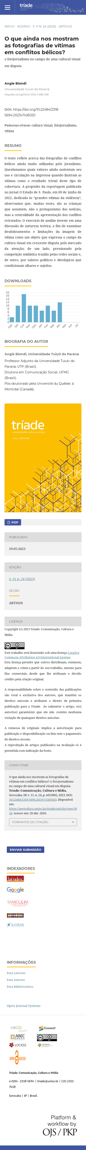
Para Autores (16, 980)
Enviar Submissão (25, 849)
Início (9, 26)
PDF (14, 522)
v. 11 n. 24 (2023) (44, 26)
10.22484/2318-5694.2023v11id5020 (33, 799)
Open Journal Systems (23, 1006)
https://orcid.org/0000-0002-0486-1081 (27, 94)
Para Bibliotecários (20, 987)
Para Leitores (16, 973)
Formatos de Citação (30, 822)
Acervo (23, 26)
